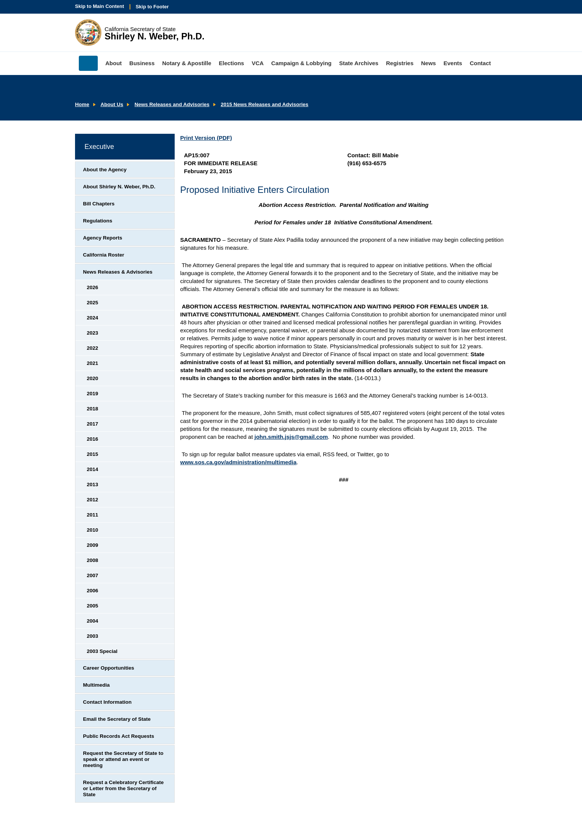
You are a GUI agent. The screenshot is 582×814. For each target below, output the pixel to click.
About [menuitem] (113, 63)
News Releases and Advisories (172, 104)
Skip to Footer (152, 6)
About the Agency (105, 169)
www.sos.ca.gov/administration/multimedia (238, 462)
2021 (92, 363)
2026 (92, 287)
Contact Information (107, 702)
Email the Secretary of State (117, 719)
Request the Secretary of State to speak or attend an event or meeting (123, 759)
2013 (92, 484)
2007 (92, 575)
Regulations (97, 221)
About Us (111, 104)
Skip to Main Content (99, 6)
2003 (92, 636)
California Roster (103, 255)
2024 (92, 318)
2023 (92, 333)
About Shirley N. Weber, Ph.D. (119, 186)
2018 (92, 409)
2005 (92, 606)
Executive (99, 146)
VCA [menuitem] (258, 63)
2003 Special (102, 651)
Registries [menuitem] (400, 63)
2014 (92, 469)
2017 (92, 424)
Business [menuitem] (142, 63)
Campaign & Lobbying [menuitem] (301, 63)
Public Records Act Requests (118, 736)
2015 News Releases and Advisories (264, 104)
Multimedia (96, 685)
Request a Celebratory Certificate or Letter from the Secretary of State (123, 788)
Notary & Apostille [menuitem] (186, 63)
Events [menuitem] (452, 63)
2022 (92, 348)
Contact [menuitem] (480, 63)
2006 (92, 590)
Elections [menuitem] (231, 63)
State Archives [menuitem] (359, 63)
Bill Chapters (98, 204)
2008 (92, 560)
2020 (92, 378)
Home (82, 104)
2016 (92, 439)
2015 (92, 454)
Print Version (206, 138)
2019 (92, 393)
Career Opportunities (108, 668)
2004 (92, 621)
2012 (92, 499)
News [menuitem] (428, 63)
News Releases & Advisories (117, 272)
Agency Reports (102, 238)
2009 (92, 545)
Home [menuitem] (88, 63)
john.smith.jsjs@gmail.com (291, 437)
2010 (92, 530)
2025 (92, 302)
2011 (92, 515)
